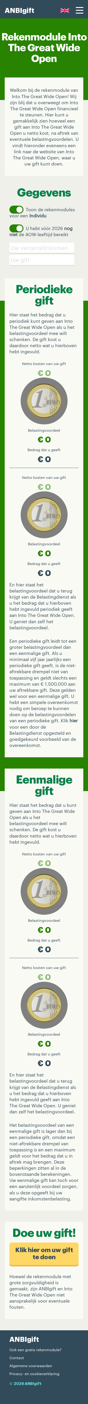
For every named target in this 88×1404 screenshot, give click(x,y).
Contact (16, 1357)
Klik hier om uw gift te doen (44, 1253)
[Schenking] (44, 260)
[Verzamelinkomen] (44, 248)
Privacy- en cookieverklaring (34, 1373)
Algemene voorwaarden (30, 1365)
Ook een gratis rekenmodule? (35, 1349)
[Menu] (79, 10)
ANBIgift (19, 10)
